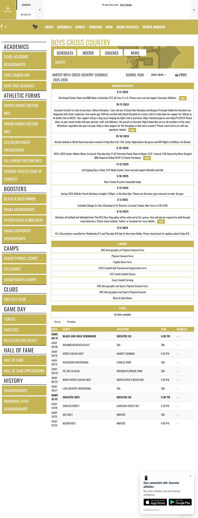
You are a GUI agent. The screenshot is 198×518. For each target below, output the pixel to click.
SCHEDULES (65, 52)
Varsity (60, 62)
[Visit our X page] (5, 27)
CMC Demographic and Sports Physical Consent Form (122, 286)
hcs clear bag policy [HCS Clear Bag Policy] (20, 340)
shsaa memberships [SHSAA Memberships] (19, 209)
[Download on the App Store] (155, 502)
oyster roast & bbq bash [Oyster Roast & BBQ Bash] (23, 220)
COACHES (111, 52)
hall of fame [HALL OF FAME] (14, 360)
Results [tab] (26, 14)
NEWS (135, 52)
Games (57, 322)
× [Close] (190, 475)
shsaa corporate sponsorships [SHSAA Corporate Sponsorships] (17, 234)
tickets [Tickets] (9, 319)
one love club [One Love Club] (15, 299)
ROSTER (88, 52)
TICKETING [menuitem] (95, 27)
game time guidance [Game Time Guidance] (19, 85)
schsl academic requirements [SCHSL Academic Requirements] (16, 60)
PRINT (181, 74)
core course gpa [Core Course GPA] (17, 75)
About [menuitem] (49, 27)
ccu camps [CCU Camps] (12, 269)
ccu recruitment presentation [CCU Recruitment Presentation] (17, 146)
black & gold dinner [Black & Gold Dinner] (20, 199)
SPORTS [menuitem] (80, 27)
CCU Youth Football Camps (122, 274)
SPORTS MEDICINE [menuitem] (154, 27)
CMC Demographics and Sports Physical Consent (122, 292)
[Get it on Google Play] (180, 502)
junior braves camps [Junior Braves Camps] (20, 279)
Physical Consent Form (122, 256)
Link (183, 98)
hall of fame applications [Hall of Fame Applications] (24, 371)
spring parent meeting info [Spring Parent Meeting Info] (21, 127)
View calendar (126, 4)
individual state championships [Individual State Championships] (16, 405)
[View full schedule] (8, 9)
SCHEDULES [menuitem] (64, 27)
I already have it (151, 509)
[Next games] (194, 9)
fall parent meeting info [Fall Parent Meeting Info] (23, 160)
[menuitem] (109, 27)
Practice (71, 322)
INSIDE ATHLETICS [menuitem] (127, 27)
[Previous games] (40, 9)
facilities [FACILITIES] (11, 329)
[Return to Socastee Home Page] (35, 24)
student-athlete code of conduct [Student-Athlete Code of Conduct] (23, 175)
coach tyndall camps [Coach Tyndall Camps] (21, 258)
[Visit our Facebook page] (1, 27)
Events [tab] (26, 4)
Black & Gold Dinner (122, 298)
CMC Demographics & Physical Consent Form (122, 250)
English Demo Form (122, 262)
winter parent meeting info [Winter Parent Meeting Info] (21, 109)
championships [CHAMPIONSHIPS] (15, 390)
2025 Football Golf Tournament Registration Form (122, 268)
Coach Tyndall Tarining (122, 280)
